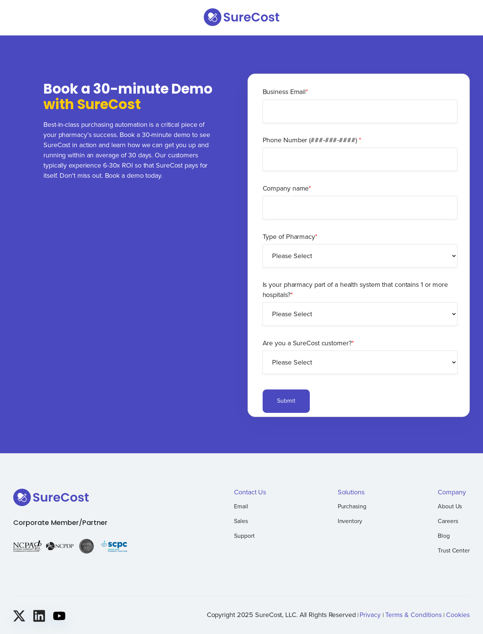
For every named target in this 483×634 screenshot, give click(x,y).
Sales (241, 521)
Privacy (370, 614)
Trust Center (454, 550)
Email (241, 506)
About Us (450, 506)
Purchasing (352, 506)
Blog (444, 535)
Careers (448, 521)
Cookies (458, 614)
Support (244, 535)
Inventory (350, 521)
